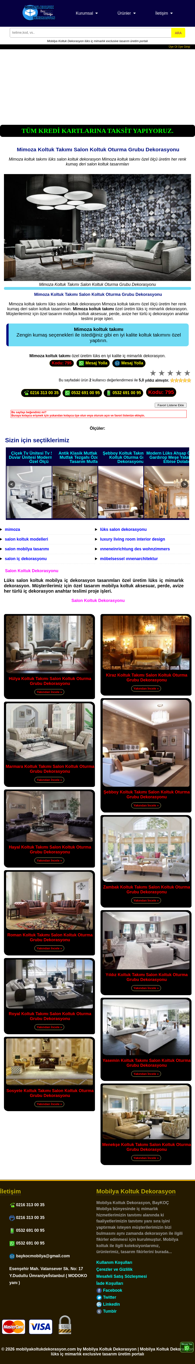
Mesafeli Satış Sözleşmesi (121, 1276)
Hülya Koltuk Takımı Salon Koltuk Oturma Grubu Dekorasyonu (50, 681)
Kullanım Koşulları (114, 1262)
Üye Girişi (184, 46)
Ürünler (124, 13)
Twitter (106, 1297)
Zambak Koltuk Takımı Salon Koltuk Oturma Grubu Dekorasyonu (146, 889)
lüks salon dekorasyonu (123, 529)
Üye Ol (173, 46)
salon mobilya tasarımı (27, 549)
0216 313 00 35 (40, 393)
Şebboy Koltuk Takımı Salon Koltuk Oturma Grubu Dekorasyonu (131, 457)
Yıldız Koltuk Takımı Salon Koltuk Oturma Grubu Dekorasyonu (147, 977)
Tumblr (106, 1311)
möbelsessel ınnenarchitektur (129, 558)
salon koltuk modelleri (26, 539)
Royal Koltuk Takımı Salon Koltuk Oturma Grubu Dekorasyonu (50, 1016)
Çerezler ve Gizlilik (114, 1269)
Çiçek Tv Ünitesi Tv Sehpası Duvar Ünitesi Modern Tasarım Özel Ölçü (39, 457)
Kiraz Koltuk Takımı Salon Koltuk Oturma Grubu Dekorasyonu (146, 677)
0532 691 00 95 (82, 393)
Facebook (109, 1290)
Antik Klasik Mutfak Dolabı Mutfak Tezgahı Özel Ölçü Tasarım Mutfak (84, 457)
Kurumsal (84, 13)
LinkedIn (108, 1304)
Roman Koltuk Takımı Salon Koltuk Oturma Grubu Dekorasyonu (50, 937)
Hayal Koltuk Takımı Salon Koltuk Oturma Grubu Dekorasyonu (50, 849)
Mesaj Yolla (93, 363)
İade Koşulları (109, 1283)
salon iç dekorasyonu (26, 558)
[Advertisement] (97, 84)
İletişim (161, 13)
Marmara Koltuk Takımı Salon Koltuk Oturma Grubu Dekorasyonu (50, 769)
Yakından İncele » (49, 692)
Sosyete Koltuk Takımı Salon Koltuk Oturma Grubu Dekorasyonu (50, 1093)
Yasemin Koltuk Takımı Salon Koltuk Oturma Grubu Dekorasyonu (147, 1063)
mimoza (12, 529)
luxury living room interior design (132, 539)
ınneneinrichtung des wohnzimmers (135, 549)
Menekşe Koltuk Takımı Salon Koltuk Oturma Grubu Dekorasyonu (146, 1147)
